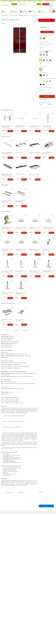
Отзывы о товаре (9, 492)
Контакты (46, 1)
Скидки (24, 1)
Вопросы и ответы (21, 492)
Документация (25, 330)
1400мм (45, 44)
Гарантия (40, 1)
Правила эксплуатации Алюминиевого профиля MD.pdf (13, 421)
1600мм (50, 44)
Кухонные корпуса (23, 11)
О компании (4, 1)
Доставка (49, 102)
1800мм (41, 47)
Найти (39, 4)
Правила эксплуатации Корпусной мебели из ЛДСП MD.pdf (14, 415)
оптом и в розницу (5, 5)
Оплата (34, 1)
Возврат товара (50, 104)
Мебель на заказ (12, 1)
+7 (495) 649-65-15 (51, 4)
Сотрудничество (46, 4)
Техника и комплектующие (41, 11)
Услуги (29, 1)
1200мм (41, 44)
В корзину (47, 31)
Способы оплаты (42, 102)
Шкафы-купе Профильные (23, 15)
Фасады (31, 11)
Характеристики (16, 330)
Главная (2, 15)
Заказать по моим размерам (46, 20)
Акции (19, 1)
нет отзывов (3, 22)
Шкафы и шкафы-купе (14, 11)
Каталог (14, 4)
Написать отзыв (46, 505)
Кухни (4, 11)
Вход (53, 1)
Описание (7, 330)
